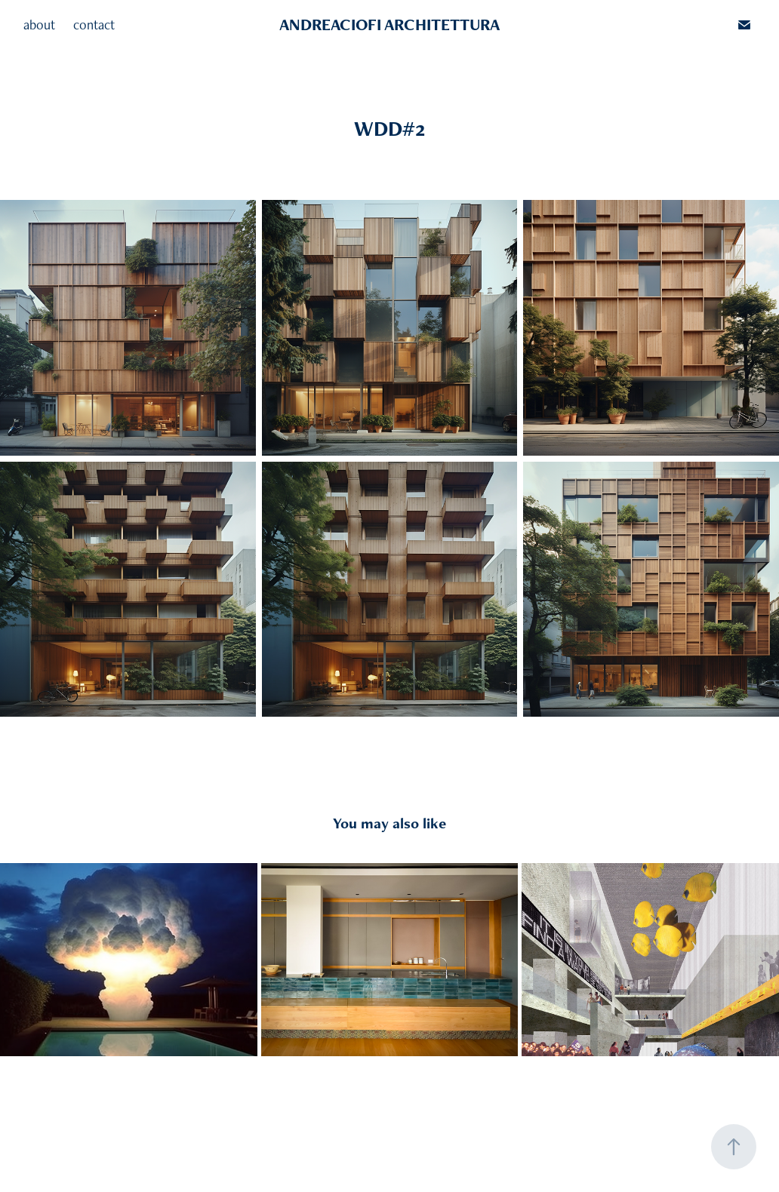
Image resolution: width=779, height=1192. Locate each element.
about (39, 24)
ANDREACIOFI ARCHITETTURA (389, 24)
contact (94, 24)
